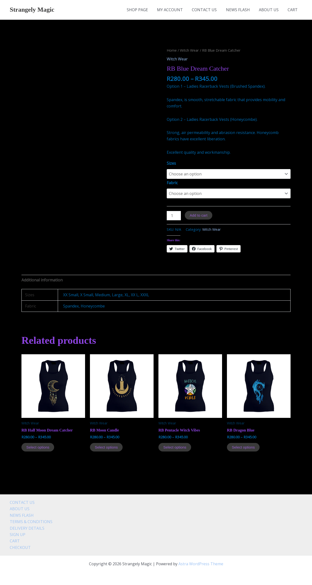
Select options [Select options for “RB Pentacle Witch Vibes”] (174, 447)
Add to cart (198, 215)
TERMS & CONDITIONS (31, 521)
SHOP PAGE (144, 9)
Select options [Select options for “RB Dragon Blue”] (243, 447)
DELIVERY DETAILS (27, 528)
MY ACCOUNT (176, 9)
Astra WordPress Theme (200, 563)
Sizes (171, 163)
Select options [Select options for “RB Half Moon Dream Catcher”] (37, 447)
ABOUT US (271, 9)
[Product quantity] (174, 215)
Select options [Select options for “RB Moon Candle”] (106, 447)
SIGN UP (17, 534)
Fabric (172, 182)
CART (293, 9)
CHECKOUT (20, 547)
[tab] (42, 280)
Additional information (42, 280)
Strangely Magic (32, 9)
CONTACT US (208, 9)
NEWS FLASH (241, 9)
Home (172, 50)
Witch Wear (189, 50)
